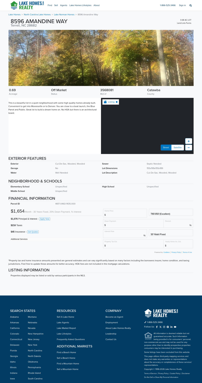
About (97, 5)
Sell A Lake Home (65, 317)
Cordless (167, 252)
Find (50, 5)
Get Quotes (33, 232)
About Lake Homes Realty (118, 328)
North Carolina (35, 350)
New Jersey (33, 339)
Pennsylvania (34, 367)
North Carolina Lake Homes (37, 14)
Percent (168, 221)
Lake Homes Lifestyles (80, 5)
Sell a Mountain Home (67, 369)
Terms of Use (187, 252)
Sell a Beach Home (66, 358)
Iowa (12, 378)
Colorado (14, 333)
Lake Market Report (66, 328)
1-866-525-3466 (167, 5)
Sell (56, 5)
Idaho (13, 361)
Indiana (13, 373)
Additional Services (19, 239)
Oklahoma (33, 361)
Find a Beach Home (66, 352)
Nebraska (32, 322)
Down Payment (110, 221)
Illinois (13, 367)
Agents (63, 5)
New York (32, 345)
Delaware (14, 345)
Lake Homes (14, 14)
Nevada (31, 328)
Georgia (14, 356)
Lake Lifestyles (64, 333)
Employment (111, 322)
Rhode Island (34, 373)
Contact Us (110, 339)
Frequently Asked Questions (71, 339)
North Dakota (34, 356)
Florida (13, 350)
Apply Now (44, 219)
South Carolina (35, 378)
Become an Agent (114, 317)
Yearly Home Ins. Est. (173, 241)
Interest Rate (109, 231)
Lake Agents (63, 322)
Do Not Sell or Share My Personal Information (161, 377)
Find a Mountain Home (68, 363)
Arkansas (14, 322)
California (14, 328)
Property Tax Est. (111, 241)
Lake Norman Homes (64, 14)
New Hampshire (35, 333)
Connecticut (16, 339)
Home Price (109, 211)
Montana (32, 317)
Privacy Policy (176, 252)
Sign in (182, 5)
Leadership (110, 333)
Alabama (14, 317)
